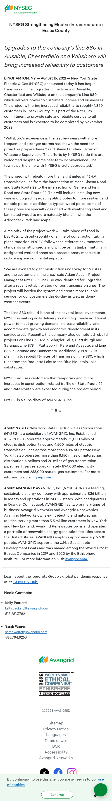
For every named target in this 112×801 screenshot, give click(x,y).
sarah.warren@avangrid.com (26, 632)
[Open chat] (100, 789)
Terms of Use (56, 740)
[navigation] (105, 9)
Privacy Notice (56, 728)
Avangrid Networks (56, 757)
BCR (56, 746)
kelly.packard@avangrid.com (26, 608)
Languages (56, 734)
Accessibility (56, 752)
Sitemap (56, 723)
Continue (57, 795)
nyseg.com (42, 477)
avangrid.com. (76, 559)
